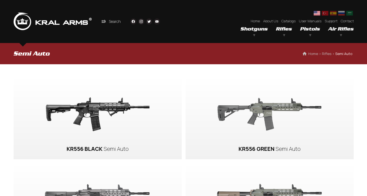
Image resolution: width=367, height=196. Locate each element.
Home (255, 21)
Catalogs (288, 21)
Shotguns (254, 29)
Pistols (310, 29)
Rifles (284, 29)
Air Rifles (341, 29)
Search (111, 21)
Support (331, 21)
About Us (270, 21)
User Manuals (310, 21)
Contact (347, 21)
